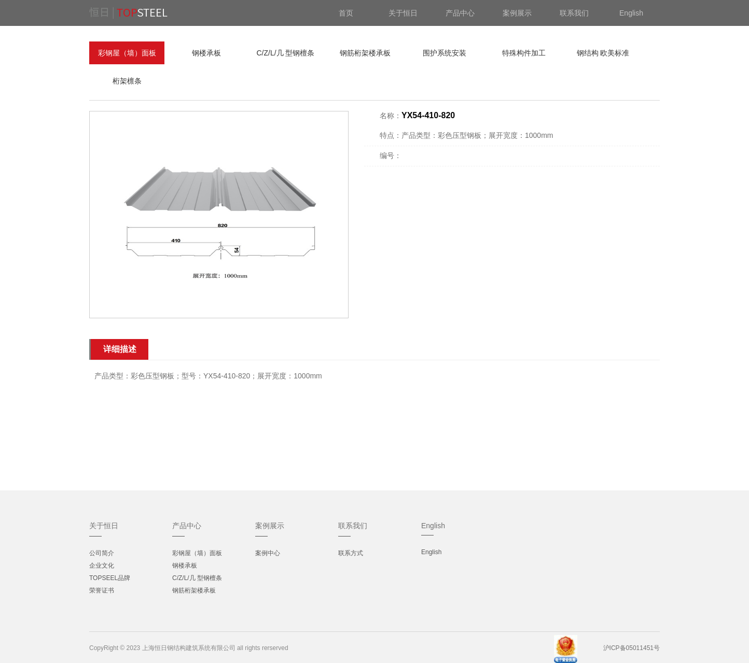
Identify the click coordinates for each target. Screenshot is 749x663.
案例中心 (267, 553)
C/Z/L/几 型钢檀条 (285, 53)
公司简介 (101, 553)
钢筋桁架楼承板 (365, 53)
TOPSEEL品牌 (109, 578)
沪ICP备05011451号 (631, 648)
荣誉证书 (101, 590)
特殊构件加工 (524, 53)
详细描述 (119, 349)
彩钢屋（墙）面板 (127, 53)
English (431, 552)
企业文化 (101, 565)
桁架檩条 (127, 81)
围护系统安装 (444, 53)
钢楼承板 (206, 53)
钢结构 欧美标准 (603, 53)
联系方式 (350, 553)
